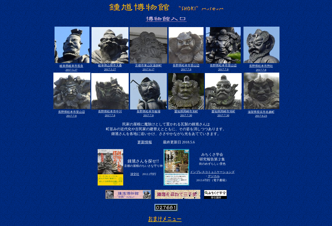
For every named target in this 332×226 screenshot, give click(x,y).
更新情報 (144, 142)
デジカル (214, 176)
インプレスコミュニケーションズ (212, 172)
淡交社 (134, 174)
